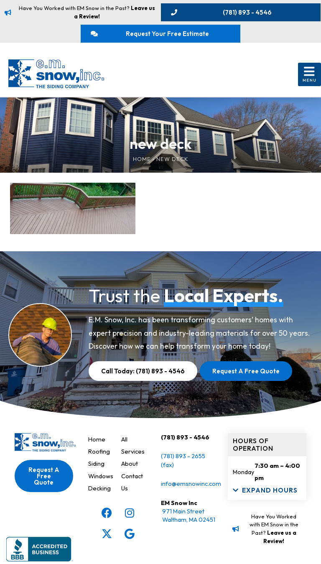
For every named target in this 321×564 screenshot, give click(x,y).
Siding (96, 463)
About (129, 463)
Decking (99, 488)
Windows (100, 476)
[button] (309, 75)
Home (142, 159)
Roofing (99, 451)
